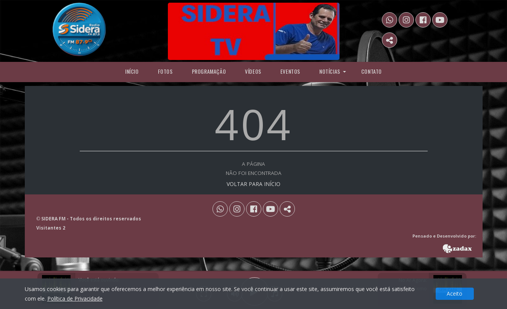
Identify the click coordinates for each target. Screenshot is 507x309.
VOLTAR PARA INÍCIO (253, 184)
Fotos (165, 71)
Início (132, 71)
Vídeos (253, 71)
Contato (371, 71)
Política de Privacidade (75, 298)
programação (209, 71)
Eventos (290, 71)
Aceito (454, 293)
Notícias (329, 71)
